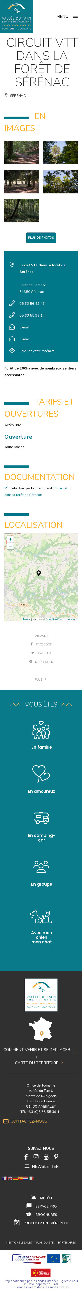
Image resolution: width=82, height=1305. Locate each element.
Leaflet (27, 619)
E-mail (24, 327)
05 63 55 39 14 (32, 315)
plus (41, 680)
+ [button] (10, 539)
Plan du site (45, 1242)
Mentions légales (19, 1242)
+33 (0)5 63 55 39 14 (44, 1111)
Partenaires (67, 1242)
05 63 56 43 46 (32, 303)
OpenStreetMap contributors (61, 619)
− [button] (10, 546)
